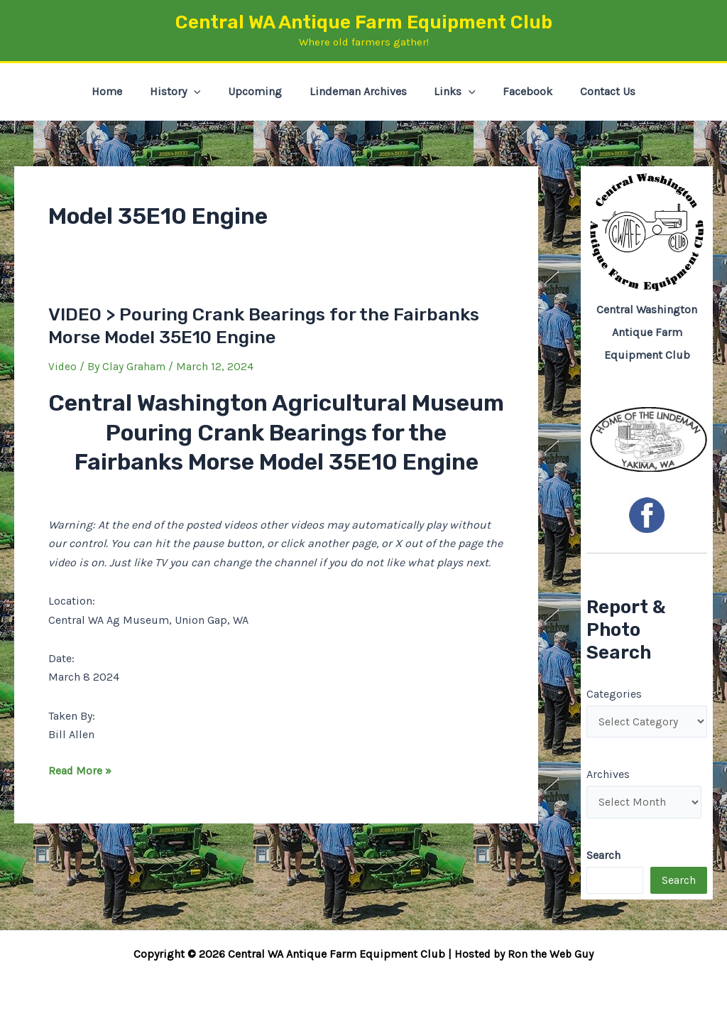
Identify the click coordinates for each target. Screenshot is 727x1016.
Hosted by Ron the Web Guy (524, 954)
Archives (608, 775)
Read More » (80, 770)
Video (62, 366)
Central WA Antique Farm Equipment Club (363, 22)
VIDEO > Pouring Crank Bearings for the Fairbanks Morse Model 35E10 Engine (271, 325)
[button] (203, 91)
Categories (614, 694)
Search (679, 882)
